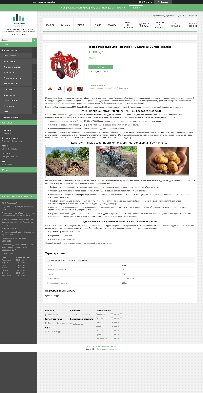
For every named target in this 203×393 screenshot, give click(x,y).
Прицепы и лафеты (12, 78)
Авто (6, 111)
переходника (147, 107)
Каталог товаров (9, 50)
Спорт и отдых (10, 95)
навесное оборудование (59, 103)
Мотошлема (9, 61)
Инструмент (9, 106)
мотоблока (61, 115)
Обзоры (112, 25)
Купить (101, 67)
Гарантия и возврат (159, 24)
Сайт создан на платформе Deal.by (101, 346)
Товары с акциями (10, 117)
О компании (175, 24)
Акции (98, 25)
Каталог (81, 25)
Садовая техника (12, 100)
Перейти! (136, 7)
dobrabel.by (7, 164)
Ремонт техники (193, 24)
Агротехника (9, 72)
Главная (50, 25)
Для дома (8, 89)
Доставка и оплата (144, 24)
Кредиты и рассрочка (128, 24)
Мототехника (10, 55)
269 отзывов (147, 2)
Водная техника (11, 83)
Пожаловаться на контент (107, 349)
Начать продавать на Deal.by (43, 2)
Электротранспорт (12, 67)
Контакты (65, 25)
